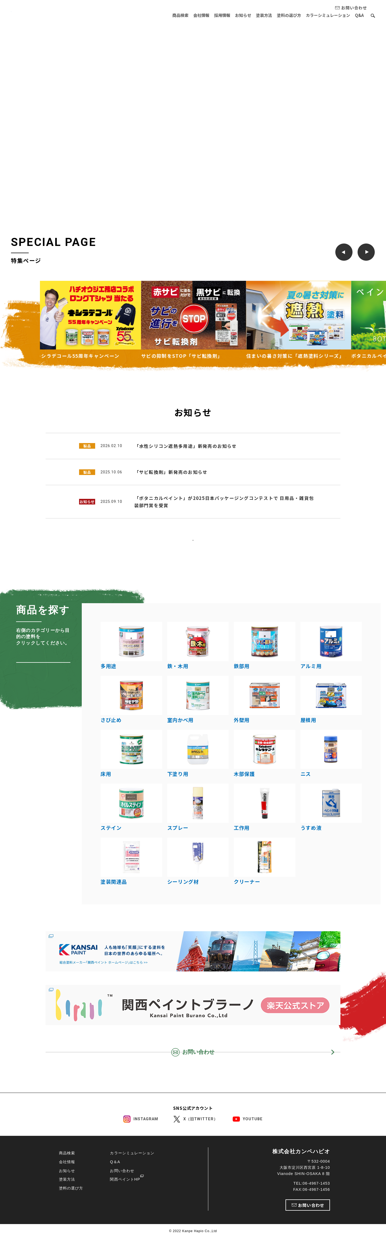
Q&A (359, 15)
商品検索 (165, 15)
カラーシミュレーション (326, 15)
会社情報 (188, 15)
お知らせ (235, 15)
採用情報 (211, 15)
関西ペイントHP (125, 1214)
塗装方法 (258, 15)
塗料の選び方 (285, 15)
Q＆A (115, 1196)
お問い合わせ (122, 1205)
